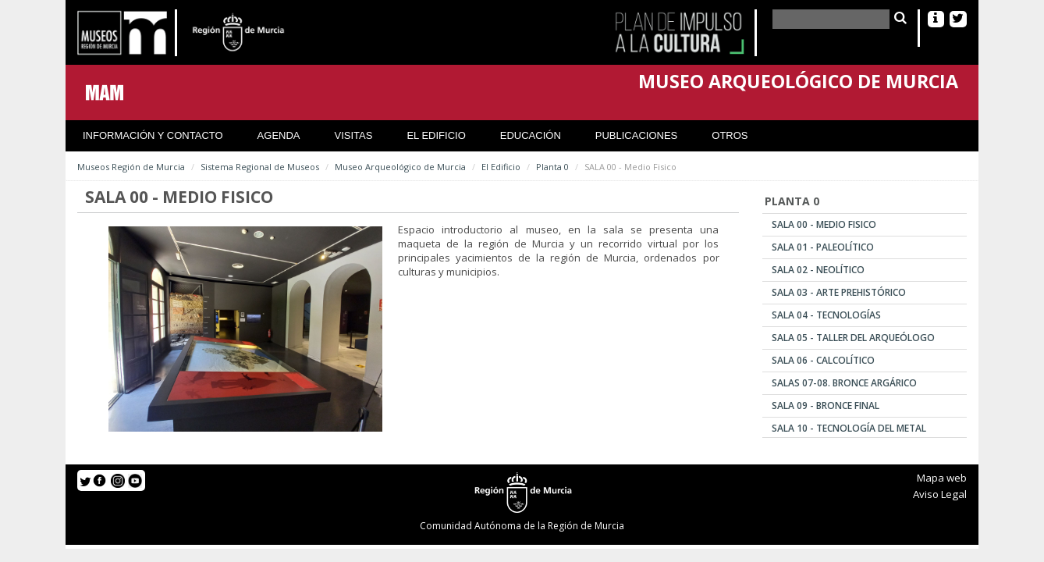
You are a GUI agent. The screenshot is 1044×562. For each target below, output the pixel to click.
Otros (729, 135)
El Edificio (436, 135)
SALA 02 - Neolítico (818, 269)
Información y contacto (153, 135)
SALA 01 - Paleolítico (823, 247)
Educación (530, 135)
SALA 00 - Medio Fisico (824, 224)
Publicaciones (636, 135)
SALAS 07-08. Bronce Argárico (844, 382)
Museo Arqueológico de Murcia (400, 167)
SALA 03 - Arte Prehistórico (839, 292)
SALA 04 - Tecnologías (826, 315)
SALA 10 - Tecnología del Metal (849, 428)
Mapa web (942, 478)
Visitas (354, 135)
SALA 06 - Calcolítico (823, 360)
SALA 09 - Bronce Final (825, 405)
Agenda (278, 135)
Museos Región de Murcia (131, 167)
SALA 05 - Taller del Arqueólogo (853, 337)
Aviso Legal (940, 494)
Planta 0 (552, 167)
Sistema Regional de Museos (260, 167)
